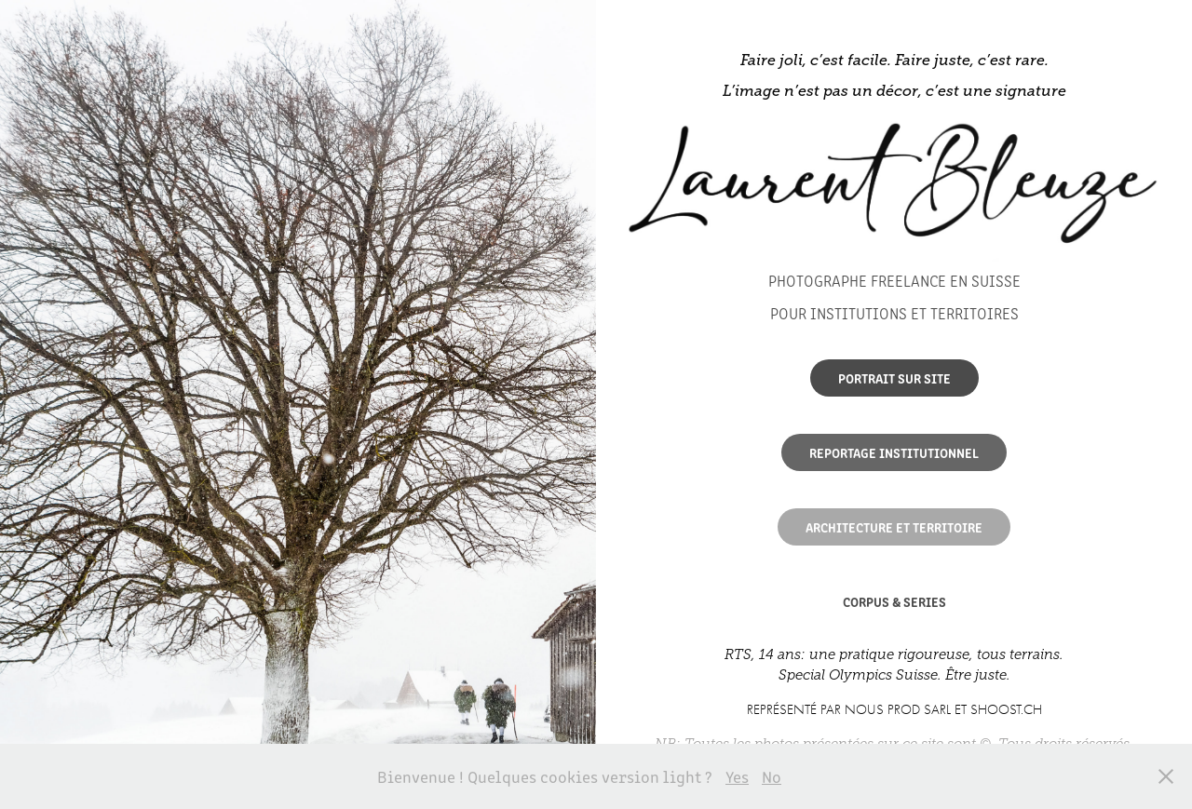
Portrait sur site (894, 378)
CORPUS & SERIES (894, 601)
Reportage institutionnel (894, 452)
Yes (737, 776)
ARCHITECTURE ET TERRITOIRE (894, 527)
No (771, 776)
